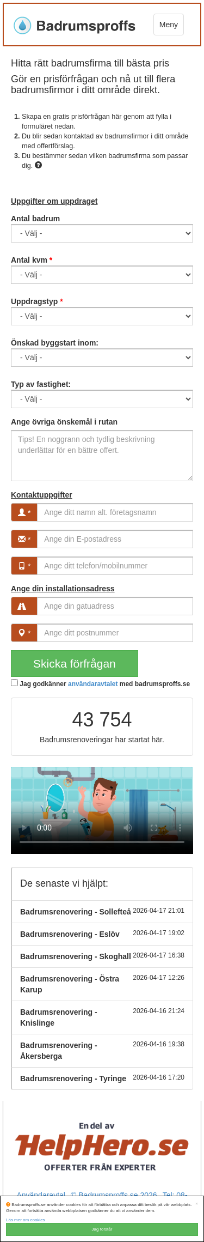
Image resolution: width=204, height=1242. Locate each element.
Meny (168, 24)
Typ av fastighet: (41, 384)
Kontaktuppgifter (41, 494)
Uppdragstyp (37, 301)
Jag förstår (102, 1229)
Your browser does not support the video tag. (102, 810)
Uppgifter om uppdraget (54, 201)
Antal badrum (35, 218)
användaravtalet (93, 684)
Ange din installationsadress (63, 588)
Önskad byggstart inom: (54, 342)
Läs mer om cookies (25, 1219)
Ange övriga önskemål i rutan (64, 421)
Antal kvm (31, 260)
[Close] (196, 1204)
